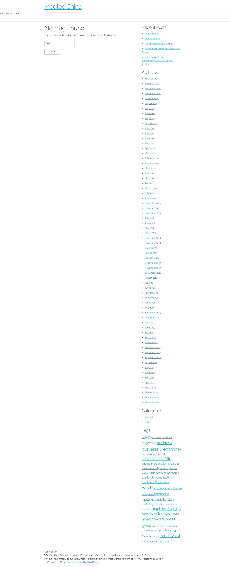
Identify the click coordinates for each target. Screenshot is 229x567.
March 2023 (151, 153)
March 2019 (150, 233)
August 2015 (151, 317)
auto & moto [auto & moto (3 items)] (156, 438)
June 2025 (150, 113)
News (148, 422)
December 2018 (153, 238)
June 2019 (150, 223)
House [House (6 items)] (177, 488)
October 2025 (151, 98)
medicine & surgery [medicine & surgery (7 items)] (167, 509)
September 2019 (153, 213)
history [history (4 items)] (157, 488)
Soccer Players (152, 38)
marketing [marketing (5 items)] (147, 504)
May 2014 (149, 377)
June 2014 (150, 372)
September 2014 (153, 357)
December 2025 (153, 88)
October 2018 (151, 248)
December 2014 (153, 347)
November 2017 (153, 268)
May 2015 (149, 332)
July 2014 (149, 367)
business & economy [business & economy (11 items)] (161, 449)
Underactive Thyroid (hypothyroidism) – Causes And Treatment (157, 60)
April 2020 (150, 183)
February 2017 (152, 292)
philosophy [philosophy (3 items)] (156, 526)
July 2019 (149, 218)
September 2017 (153, 273)
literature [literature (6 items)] (168, 499)
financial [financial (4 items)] (164, 468)
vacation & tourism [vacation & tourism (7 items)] (155, 541)
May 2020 (150, 178)
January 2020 (151, 198)
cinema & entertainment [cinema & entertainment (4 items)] (153, 454)
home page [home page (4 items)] (166, 488)
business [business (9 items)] (164, 443)
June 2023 (150, 138)
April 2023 (150, 148)
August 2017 (151, 278)
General (149, 417)
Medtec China (63, 6)
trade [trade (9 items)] (164, 535)
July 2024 (149, 128)
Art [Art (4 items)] (143, 437)
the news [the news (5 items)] (154, 536)
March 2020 (151, 188)
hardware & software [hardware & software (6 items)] (155, 482)
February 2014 (152, 392)
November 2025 (153, 93)
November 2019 (153, 203)
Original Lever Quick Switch (158, 43)
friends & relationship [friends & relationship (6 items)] (165, 473)
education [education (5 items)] (147, 463)
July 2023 (149, 133)
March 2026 (151, 78)
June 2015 (150, 327)
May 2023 (149, 143)
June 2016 (150, 302)
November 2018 (153, 243)
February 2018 (152, 258)
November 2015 (153, 312)
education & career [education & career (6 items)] (166, 463)
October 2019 (151, 208)
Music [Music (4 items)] (176, 514)
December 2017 (153, 263)
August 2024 (151, 123)
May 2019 (149, 228)
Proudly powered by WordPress (82, 562)
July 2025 (149, 108)
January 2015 (151, 342)
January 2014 (151, 397)
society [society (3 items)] (154, 530)
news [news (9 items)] (146, 519)
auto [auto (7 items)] (148, 437)
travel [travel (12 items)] (174, 535)
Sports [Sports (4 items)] (161, 530)
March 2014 (150, 387)
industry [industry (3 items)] (145, 495)
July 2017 (149, 283)
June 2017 (150, 288)
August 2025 (151, 103)
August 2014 (151, 362)
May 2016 (149, 307)
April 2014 (150, 382)
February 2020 (152, 193)
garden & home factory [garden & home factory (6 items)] (157, 477)
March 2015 (150, 337)
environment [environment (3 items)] (146, 469)
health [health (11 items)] (148, 487)
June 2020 (150, 173)
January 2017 (151, 297)
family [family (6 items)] (155, 468)
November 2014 (153, 352)
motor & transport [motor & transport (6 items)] (160, 513)
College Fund (151, 33)
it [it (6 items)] (161, 499)
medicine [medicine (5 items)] (147, 509)
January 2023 (151, 163)
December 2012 (153, 402)
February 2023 (152, 158)
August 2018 (151, 253)
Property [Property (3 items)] (163, 526)
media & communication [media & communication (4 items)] (166, 504)
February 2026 (152, 83)
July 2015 (149, 322)
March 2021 (150, 168)
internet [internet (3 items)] (151, 495)
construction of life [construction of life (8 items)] (156, 459)
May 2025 (150, 118)
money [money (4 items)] (145, 514)
